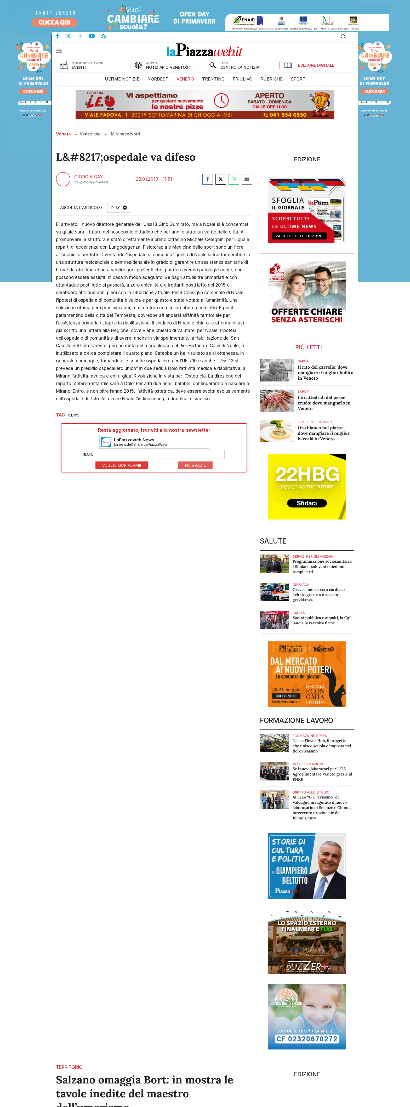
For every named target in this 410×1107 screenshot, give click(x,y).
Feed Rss (107, 36)
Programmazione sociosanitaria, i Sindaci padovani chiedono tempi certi (322, 566)
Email (88, 454)
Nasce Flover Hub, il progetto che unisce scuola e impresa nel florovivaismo (322, 746)
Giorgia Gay (88, 177)
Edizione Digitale (309, 65)
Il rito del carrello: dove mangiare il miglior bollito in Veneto (325, 372)
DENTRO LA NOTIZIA (240, 67)
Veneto (63, 133)
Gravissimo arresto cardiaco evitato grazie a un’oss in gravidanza (319, 595)
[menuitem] (122, 79)
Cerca (343, 37)
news (73, 415)
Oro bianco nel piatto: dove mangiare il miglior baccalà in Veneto (324, 433)
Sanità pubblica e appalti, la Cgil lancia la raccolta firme (322, 620)
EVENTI (79, 67)
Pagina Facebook (61, 36)
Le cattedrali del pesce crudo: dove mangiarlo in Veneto (324, 403)
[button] (62, 51)
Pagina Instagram (83, 36)
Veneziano (90, 133)
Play (115, 208)
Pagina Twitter (72, 36)
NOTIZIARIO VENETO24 (168, 67)
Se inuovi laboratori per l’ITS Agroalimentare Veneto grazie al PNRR (322, 774)
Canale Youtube (95, 36)
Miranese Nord (125, 133)
